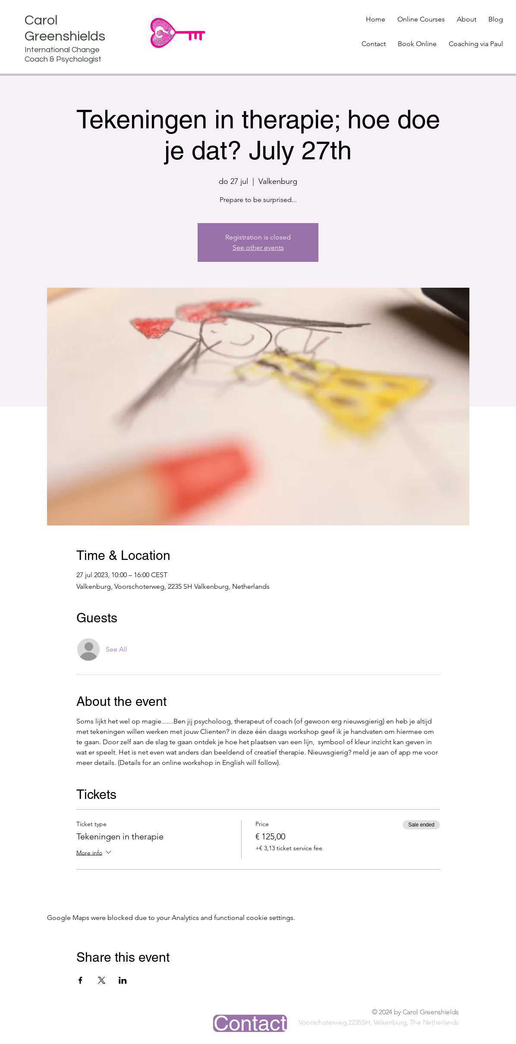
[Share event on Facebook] (80, 980)
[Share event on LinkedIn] (123, 980)
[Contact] (250, 1023)
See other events (258, 247)
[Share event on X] (102, 980)
